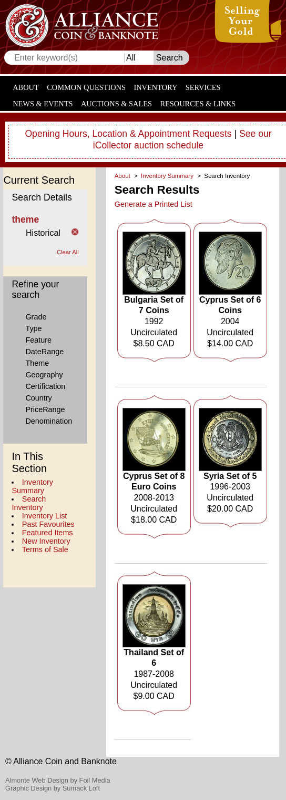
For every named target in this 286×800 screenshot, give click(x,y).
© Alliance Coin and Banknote (61, 761)
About (26, 87)
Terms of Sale (45, 549)
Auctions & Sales (116, 103)
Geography (44, 375)
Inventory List (44, 516)
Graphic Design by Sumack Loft (52, 788)
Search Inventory (29, 503)
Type (33, 328)
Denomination (48, 421)
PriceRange (45, 409)
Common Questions (86, 87)
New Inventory (46, 541)
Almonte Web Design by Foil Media (57, 780)
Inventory (155, 87)
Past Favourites (48, 524)
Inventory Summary (32, 486)
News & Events (43, 103)
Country (38, 398)
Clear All (68, 252)
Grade (35, 317)
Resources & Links (198, 103)
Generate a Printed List (153, 204)
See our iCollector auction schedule (182, 139)
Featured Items (47, 532)
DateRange (44, 351)
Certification (45, 386)
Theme (37, 363)
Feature (38, 340)
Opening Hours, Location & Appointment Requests (128, 133)
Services (203, 87)
